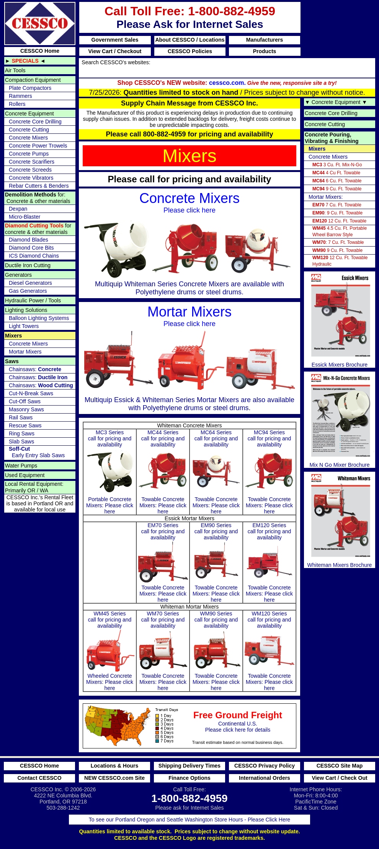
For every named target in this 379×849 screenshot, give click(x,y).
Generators (18, 275)
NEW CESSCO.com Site (114, 778)
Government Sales (115, 40)
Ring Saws (21, 433)
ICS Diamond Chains (34, 256)
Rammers (20, 96)
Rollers (17, 104)
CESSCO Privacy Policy (264, 766)
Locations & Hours (114, 766)
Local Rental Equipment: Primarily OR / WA (34, 487)
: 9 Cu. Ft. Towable (337, 213)
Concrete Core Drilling (35, 122)
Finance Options (189, 778)
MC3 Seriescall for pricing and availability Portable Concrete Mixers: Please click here (110, 472)
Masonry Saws (26, 409)
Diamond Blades (28, 240)
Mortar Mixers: (326, 197)
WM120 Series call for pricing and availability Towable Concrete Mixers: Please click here (269, 650)
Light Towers (24, 326)
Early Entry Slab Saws (37, 452)
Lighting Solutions (26, 310)
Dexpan (18, 209)
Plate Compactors (30, 88)
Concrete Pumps (29, 154)
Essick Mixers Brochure (339, 319)
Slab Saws (21, 441)
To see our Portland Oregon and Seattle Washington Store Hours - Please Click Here (189, 820)
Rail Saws (21, 417)
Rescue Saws (25, 425)
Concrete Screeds (30, 170)
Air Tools (15, 70)
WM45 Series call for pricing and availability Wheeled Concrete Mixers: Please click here (110, 650)
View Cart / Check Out (339, 778)
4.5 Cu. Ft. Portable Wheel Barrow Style (339, 231)
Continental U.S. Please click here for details (183, 724)
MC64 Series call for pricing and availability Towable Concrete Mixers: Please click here (216, 472)
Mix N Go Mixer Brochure (339, 420)
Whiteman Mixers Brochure (339, 520)
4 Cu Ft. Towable (336, 172)
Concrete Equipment (29, 113)
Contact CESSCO (39, 778)
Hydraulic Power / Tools (33, 300)
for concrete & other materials (38, 228)
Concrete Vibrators (31, 178)
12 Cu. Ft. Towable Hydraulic (340, 261)
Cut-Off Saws (25, 401)
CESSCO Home (39, 51)
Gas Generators (28, 291)
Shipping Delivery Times (189, 766)
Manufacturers (264, 40)
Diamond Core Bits (31, 248)
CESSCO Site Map (340, 766)
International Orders (264, 778)
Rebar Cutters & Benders (39, 186)
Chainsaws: (35, 369)
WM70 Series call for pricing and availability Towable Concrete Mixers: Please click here (163, 650)
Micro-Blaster (24, 217)
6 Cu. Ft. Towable (337, 180)
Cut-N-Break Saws (31, 393)
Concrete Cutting (29, 130)
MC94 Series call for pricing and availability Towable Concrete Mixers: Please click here (269, 472)
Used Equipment (25, 475)
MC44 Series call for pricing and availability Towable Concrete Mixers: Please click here (163, 472)
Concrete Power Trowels (38, 146)
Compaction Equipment (33, 80)
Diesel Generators (30, 283)
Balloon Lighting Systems (39, 318)
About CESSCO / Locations (189, 40)
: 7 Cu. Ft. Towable (338, 242)
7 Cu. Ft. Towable (336, 205)
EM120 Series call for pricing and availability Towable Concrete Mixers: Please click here (269, 562)
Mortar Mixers (25, 352)
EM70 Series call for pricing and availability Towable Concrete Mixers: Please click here (163, 562)
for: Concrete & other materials (37, 198)
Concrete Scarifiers (31, 162)
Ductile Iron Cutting (28, 265)
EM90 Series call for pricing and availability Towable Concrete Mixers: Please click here (216, 562)
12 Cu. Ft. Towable (339, 221)
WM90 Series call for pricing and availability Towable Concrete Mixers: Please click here (216, 650)
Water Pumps (21, 466)
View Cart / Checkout (114, 51)
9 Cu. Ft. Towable (337, 189)
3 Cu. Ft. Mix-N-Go (337, 164)
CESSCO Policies (190, 51)
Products (264, 51)
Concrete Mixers (28, 138)
